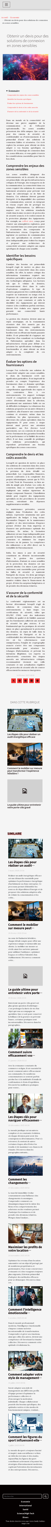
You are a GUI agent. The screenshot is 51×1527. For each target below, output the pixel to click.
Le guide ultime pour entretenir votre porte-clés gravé (24, 806)
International (25, 1505)
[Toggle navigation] (6, 4)
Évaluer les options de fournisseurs (20, 103)
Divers (25, 1517)
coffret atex (27, 221)
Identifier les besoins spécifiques (19, 99)
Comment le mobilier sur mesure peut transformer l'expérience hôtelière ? (24, 771)
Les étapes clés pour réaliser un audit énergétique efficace (23, 735)
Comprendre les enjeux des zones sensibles (23, 95)
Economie (14, 17)
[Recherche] (22, 1496)
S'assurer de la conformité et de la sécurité (22, 112)
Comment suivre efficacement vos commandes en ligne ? (24, 1055)
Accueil (4, 17)
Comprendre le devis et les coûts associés (22, 107)
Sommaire (14, 91)
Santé (25, 1509)
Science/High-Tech (25, 1513)
